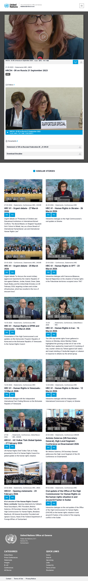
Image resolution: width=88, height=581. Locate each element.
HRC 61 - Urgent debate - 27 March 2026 (21, 210)
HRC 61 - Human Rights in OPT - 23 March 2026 (63, 267)
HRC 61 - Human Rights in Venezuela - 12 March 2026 (22, 389)
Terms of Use (50, 568)
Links (48, 562)
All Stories (7, 570)
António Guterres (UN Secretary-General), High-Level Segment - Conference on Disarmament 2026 (62, 441)
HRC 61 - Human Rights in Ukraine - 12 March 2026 (64, 389)
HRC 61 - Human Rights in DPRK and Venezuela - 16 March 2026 (21, 327)
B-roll (6, 565)
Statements (8, 560)
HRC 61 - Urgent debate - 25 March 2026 (21, 267)
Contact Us (50, 565)
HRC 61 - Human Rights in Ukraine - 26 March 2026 (64, 210)
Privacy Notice (31, 579)
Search (48, 557)
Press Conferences (11, 557)
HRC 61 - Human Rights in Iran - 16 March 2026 (62, 329)
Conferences (8, 568)
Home (48, 555)
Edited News (8, 555)
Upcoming (49, 560)
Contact (8, 579)
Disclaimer (50, 570)
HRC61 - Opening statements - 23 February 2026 (20, 492)
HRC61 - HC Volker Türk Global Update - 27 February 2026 (23, 441)
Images (7, 562)
